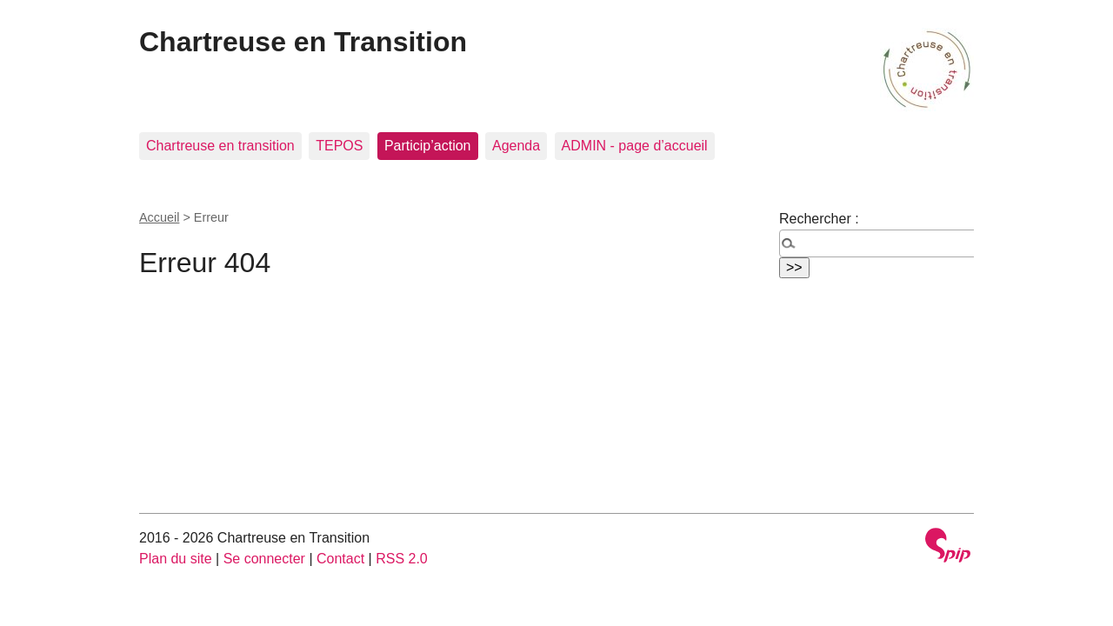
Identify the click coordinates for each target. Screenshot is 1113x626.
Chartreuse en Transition (303, 41)
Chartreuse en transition (220, 145)
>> (794, 267)
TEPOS (339, 145)
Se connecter (264, 558)
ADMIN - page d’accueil (635, 145)
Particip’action (427, 145)
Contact (340, 558)
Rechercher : (819, 218)
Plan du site (175, 558)
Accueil (159, 217)
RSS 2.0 (402, 558)
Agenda (516, 145)
